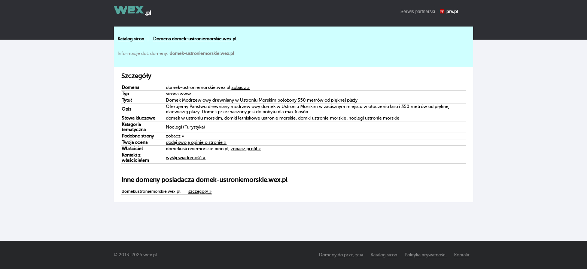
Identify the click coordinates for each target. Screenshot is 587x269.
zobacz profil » (246, 148)
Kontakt (461, 254)
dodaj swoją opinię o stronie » (196, 142)
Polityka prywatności (426, 254)
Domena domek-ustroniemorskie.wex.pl (194, 38)
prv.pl (452, 11)
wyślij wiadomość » (186, 157)
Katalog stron (131, 38)
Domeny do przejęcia (341, 254)
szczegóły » (200, 191)
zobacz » (240, 87)
